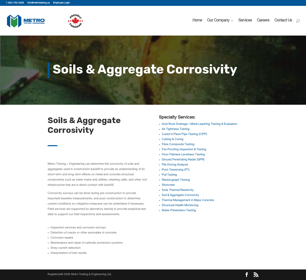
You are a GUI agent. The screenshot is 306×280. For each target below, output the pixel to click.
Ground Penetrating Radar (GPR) (183, 159)
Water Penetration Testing (179, 210)
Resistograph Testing (176, 180)
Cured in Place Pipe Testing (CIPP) (184, 134)
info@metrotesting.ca (38, 3)
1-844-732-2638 (15, 3)
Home (197, 21)
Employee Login (61, 3)
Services (245, 21)
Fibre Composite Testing (178, 144)
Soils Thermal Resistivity (178, 190)
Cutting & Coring (172, 139)
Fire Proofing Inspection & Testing (184, 149)
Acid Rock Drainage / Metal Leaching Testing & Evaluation (199, 124)
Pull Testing (169, 175)
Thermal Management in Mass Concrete (188, 200)
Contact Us (283, 21)
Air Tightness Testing (175, 129)
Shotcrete (168, 185)
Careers (263, 21)
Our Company (218, 21)
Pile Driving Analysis (175, 164)
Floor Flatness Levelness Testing (183, 154)
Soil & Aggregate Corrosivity (180, 195)
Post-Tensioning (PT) (175, 169)
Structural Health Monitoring (180, 205)
